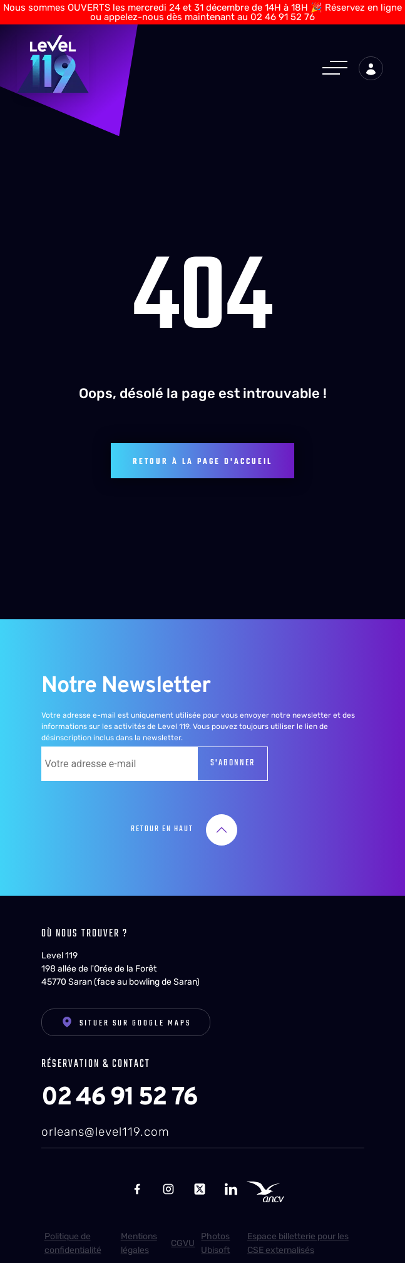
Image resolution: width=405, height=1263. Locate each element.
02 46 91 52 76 (119, 1092)
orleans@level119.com (105, 1126)
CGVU (183, 1237)
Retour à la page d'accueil (202, 456)
